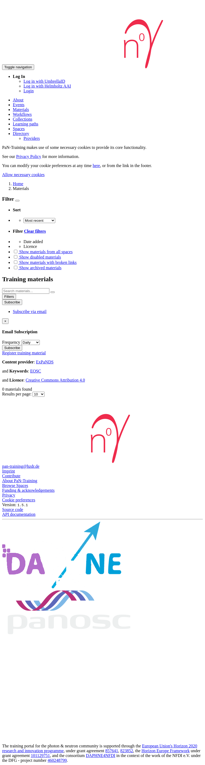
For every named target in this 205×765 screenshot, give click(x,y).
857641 (111, 750)
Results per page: (17, 394)
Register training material (24, 353)
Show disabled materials (37, 257)
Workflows (22, 114)
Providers (31, 138)
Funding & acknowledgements (28, 490)
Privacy (8, 495)
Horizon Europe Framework (165, 750)
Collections (22, 119)
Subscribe (12, 302)
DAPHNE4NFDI (100, 755)
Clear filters (35, 231)
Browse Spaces (15, 485)
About (18, 100)
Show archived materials (37, 267)
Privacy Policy (28, 156)
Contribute (11, 476)
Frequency (11, 342)
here (96, 165)
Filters (9, 297)
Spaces (19, 128)
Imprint (8, 471)
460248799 (57, 760)
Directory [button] (21, 133)
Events (19, 104)
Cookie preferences (18, 500)
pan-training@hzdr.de (21, 466)
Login (28, 91)
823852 (126, 750)
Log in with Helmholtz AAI (47, 86)
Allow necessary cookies (23, 174)
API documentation (19, 514)
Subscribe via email (29, 311)
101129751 (40, 755)
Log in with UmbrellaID (44, 81)
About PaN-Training (19, 480)
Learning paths (25, 124)
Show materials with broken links (45, 262)
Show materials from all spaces (43, 251)
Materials (21, 109)
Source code (12, 509)
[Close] (5, 321)
